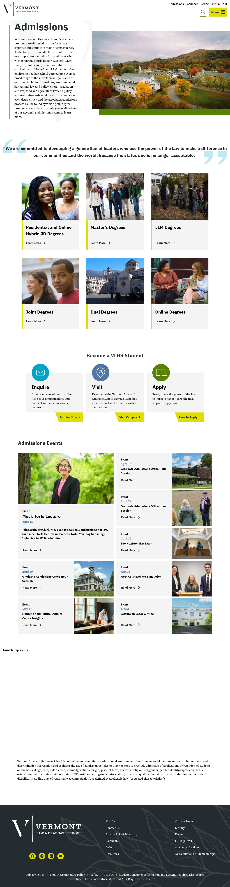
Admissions (176, 4)
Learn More (33, 243)
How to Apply (188, 417)
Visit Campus (128, 417)
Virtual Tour (219, 4)
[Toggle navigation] (218, 12)
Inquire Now (68, 417)
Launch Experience (15, 650)
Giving (205, 4)
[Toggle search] (203, 12)
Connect (192, 4)
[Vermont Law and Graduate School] (21, 9)
